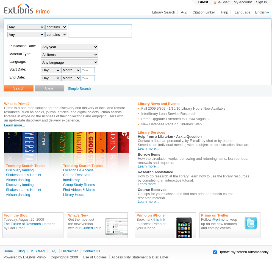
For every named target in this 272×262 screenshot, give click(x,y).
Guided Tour (91, 228)
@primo (218, 219)
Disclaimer (69, 251)
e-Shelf (221, 2)
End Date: (17, 77)
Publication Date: (22, 46)
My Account (243, 2)
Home (8, 251)
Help (224, 12)
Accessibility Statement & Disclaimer (140, 257)
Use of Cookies (95, 257)
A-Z (184, 12)
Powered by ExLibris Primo (25, 257)
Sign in (261, 2)
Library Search (163, 12)
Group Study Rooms (79, 185)
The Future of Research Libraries (29, 224)
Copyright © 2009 (64, 257)
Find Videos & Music (79, 190)
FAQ (53, 251)
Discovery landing (20, 170)
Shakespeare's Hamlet (23, 175)
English (262, 12)
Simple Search (79, 89)
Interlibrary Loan (75, 180)
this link (159, 219)
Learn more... (14, 125)
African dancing (18, 180)
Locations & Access (78, 170)
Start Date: (17, 69)
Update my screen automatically (243, 252)
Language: (17, 62)
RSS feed (37, 251)
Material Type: (20, 54)
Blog (21, 251)
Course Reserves (76, 175)
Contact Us (91, 251)
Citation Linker (204, 12)
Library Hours (73, 195)
